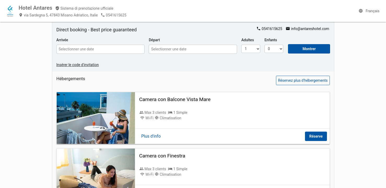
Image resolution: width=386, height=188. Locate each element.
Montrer (309, 49)
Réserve (315, 136)
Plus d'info (151, 136)
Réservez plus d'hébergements (303, 80)
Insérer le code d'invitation (77, 65)
